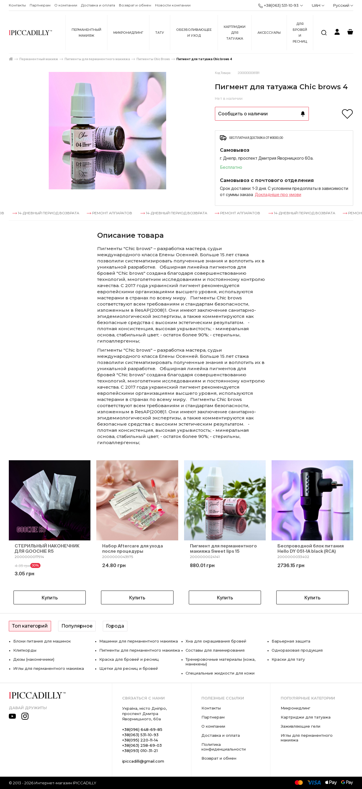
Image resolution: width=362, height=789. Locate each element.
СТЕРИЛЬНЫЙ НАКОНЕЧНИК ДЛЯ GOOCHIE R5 (47, 548)
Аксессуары (269, 33)
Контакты (17, 5)
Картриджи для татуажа (234, 33)
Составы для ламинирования (215, 650)
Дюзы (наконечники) (33, 659)
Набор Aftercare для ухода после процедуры (132, 548)
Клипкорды (24, 650)
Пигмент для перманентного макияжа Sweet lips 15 (223, 548)
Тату (159, 33)
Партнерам (40, 5)
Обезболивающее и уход (194, 33)
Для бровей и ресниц (300, 32)
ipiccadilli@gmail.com (143, 761)
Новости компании (173, 5)
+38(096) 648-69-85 (142, 729)
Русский (343, 5)
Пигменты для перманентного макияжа (97, 59)
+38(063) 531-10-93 (278, 5)
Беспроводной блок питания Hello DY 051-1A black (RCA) (310, 548)
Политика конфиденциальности (223, 746)
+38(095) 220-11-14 (140, 740)
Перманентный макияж (86, 33)
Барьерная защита (291, 641)
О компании (65, 5)
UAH (318, 5)
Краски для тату (288, 659)
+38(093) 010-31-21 (140, 750)
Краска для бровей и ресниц (129, 659)
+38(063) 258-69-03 (142, 745)
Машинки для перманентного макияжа (138, 641)
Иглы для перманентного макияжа (48, 668)
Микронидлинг (128, 33)
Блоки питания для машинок (42, 641)
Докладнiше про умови (278, 194)
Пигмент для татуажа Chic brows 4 (204, 59)
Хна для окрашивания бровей (216, 641)
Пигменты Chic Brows (153, 59)
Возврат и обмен (135, 5)
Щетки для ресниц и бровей (128, 668)
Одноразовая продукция (297, 650)
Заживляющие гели (300, 726)
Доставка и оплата (98, 5)
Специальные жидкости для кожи (220, 673)
